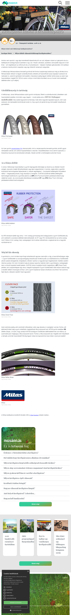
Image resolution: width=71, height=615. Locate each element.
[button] (16, 610)
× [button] (28, 571)
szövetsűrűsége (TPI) (16, 148)
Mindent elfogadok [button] (15, 602)
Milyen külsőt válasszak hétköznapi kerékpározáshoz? (33, 53)
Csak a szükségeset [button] (15, 607)
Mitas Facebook (34, 415)
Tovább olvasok (14, 584)
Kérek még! (35, 504)
